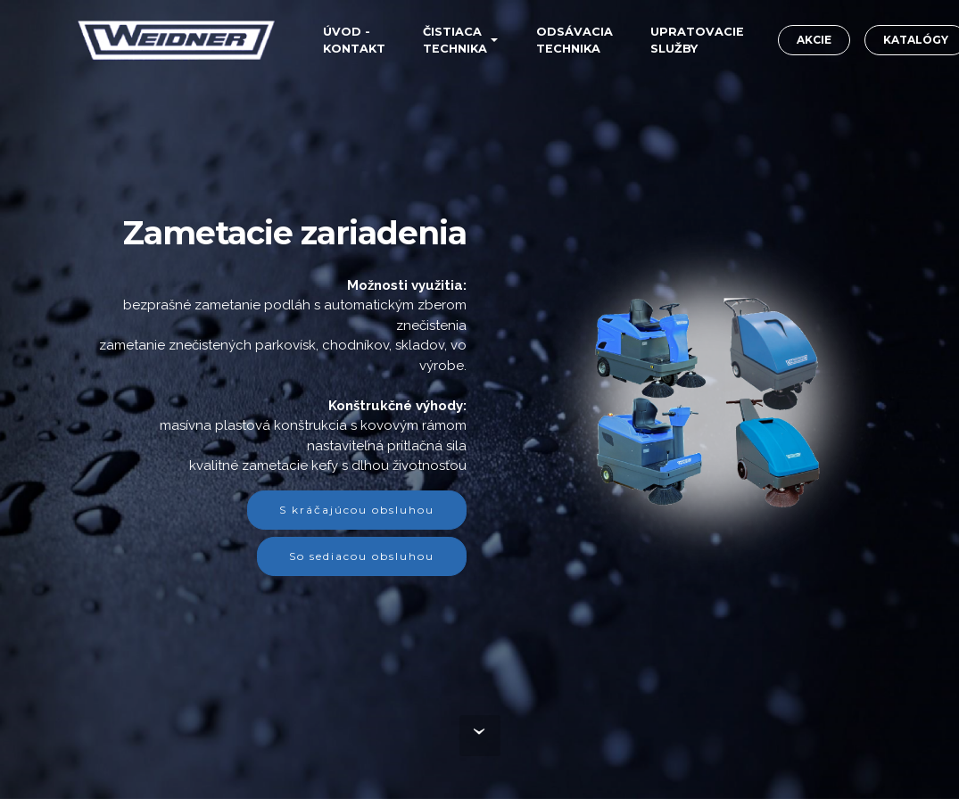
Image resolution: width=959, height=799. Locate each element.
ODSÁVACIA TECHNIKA (574, 40)
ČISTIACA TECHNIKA (455, 40)
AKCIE (814, 39)
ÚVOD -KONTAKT (354, 40)
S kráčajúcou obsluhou (356, 509)
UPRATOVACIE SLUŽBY (697, 40)
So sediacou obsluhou (361, 556)
